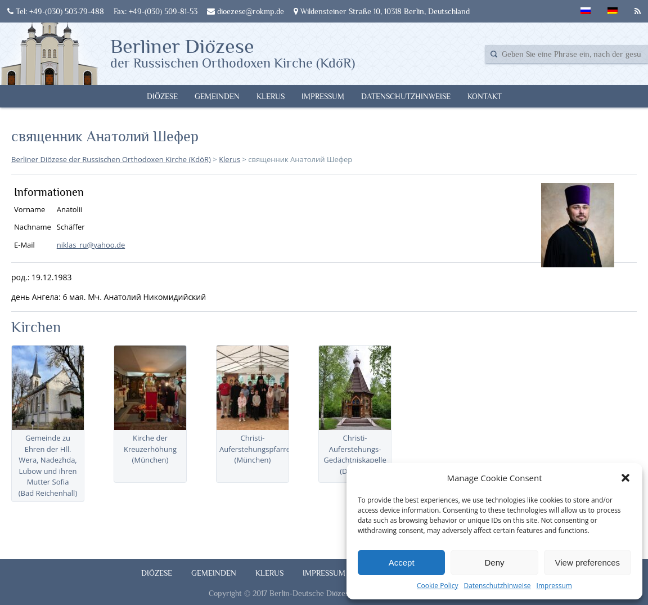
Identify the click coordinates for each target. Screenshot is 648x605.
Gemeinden (217, 96)
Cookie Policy (437, 585)
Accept (402, 562)
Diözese (162, 96)
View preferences (587, 562)
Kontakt (484, 96)
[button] (625, 477)
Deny (494, 562)
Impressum (554, 585)
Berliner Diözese (232, 52)
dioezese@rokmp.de (245, 11)
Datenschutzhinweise (497, 585)
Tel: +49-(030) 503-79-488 (55, 11)
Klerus (270, 96)
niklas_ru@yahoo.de (91, 245)
